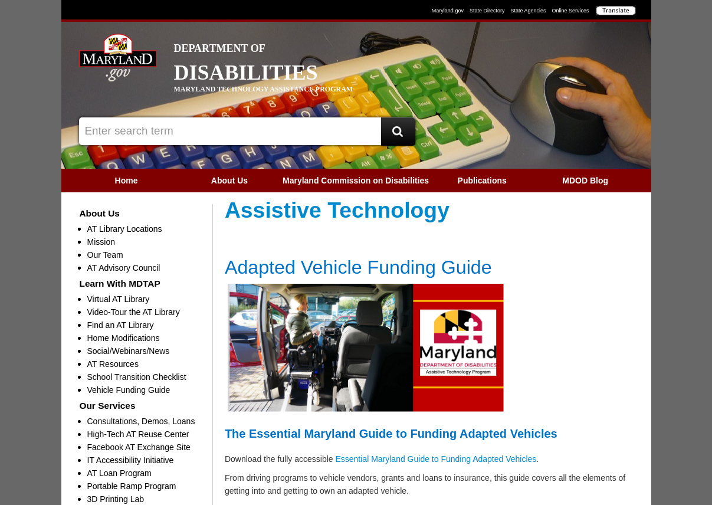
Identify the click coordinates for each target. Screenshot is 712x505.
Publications (482, 180)
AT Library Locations (124, 229)
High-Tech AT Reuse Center (138, 434)
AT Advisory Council (123, 268)
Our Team (105, 255)
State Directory (487, 11)
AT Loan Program (119, 473)
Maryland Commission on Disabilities (356, 180)
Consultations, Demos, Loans (141, 421)
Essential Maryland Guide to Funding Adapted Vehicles (435, 459)
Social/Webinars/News (128, 351)
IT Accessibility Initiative (130, 460)
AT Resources (113, 364)
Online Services (570, 11)
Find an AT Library (120, 325)
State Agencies (528, 11)
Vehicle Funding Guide (128, 390)
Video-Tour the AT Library (133, 312)
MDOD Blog (585, 180)
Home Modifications (123, 338)
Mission (101, 242)
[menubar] (356, 180)
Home (126, 180)
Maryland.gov (448, 11)
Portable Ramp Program (131, 486)
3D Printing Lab (116, 499)
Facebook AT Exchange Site (139, 447)
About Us (229, 180)
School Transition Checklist (136, 377)
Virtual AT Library (118, 299)
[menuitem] (126, 180)
